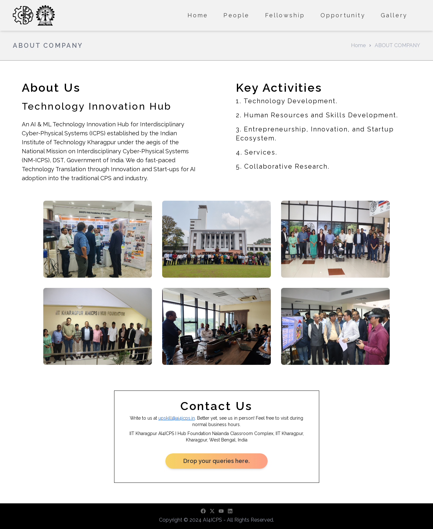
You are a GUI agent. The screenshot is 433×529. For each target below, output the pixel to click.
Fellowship (285, 15)
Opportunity (343, 15)
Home (197, 15)
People (236, 15)
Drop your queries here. (216, 461)
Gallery (394, 15)
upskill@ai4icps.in (176, 418)
